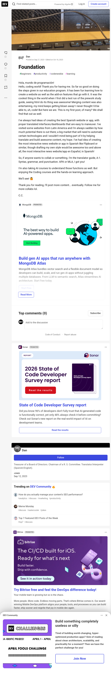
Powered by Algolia (63, 4)
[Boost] (5, 87)
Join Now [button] (79, 658)
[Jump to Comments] (5, 65)
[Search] (14, 4)
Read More (26, 294)
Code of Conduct (52, 334)
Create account (98, 4)
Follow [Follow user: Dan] (60, 457)
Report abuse (70, 334)
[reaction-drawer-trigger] (6, 54)
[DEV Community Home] (4, 4)
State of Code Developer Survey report (52, 405)
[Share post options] (6, 98)
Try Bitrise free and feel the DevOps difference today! (55, 590)
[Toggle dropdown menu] (101, 205)
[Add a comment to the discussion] (63, 324)
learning (70, 74)
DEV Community (40, 486)
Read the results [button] (60, 430)
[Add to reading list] (5, 77)
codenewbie (56, 74)
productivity (40, 74)
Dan (28, 56)
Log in (82, 4)
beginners (25, 74)
